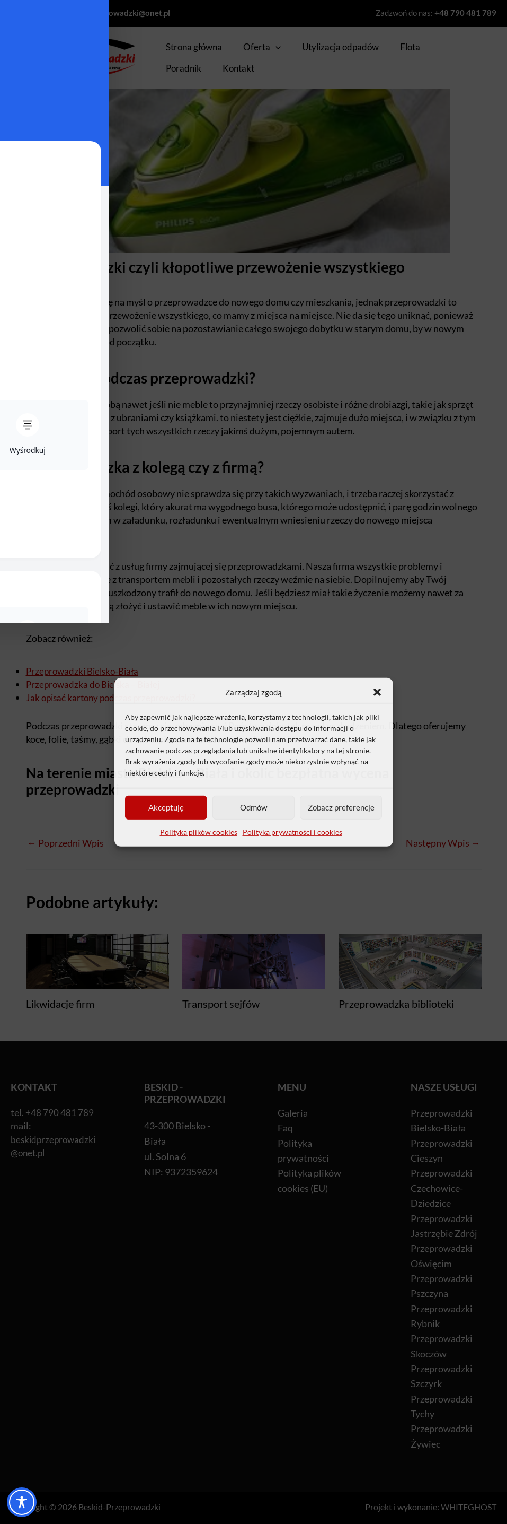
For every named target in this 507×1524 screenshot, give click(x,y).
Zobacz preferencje (341, 810)
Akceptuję (166, 810)
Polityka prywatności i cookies (292, 835)
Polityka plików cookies (198, 835)
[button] (377, 692)
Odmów (253, 810)
